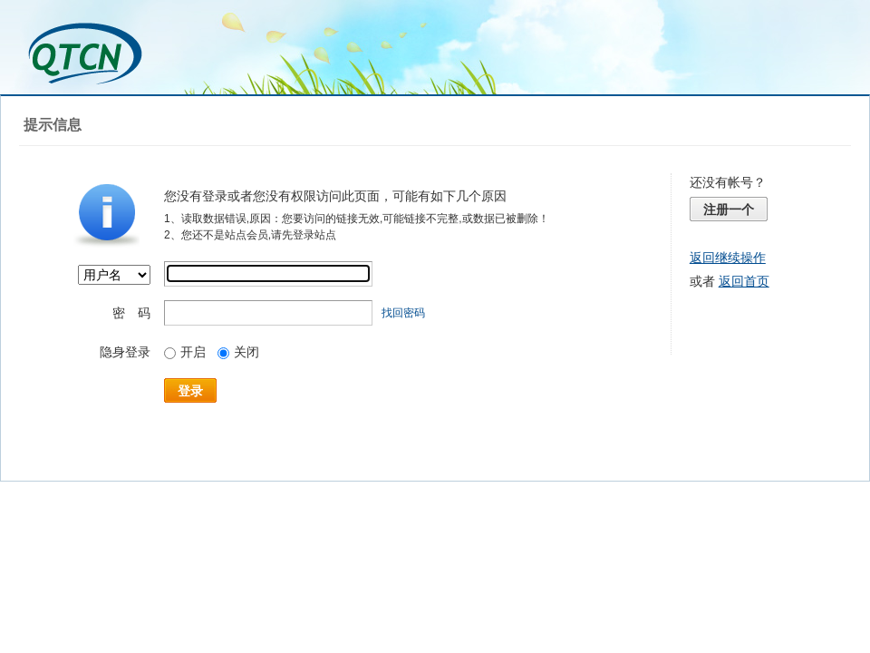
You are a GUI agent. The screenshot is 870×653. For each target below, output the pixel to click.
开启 (185, 352)
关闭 (238, 352)
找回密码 (403, 313)
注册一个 (728, 209)
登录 (190, 391)
